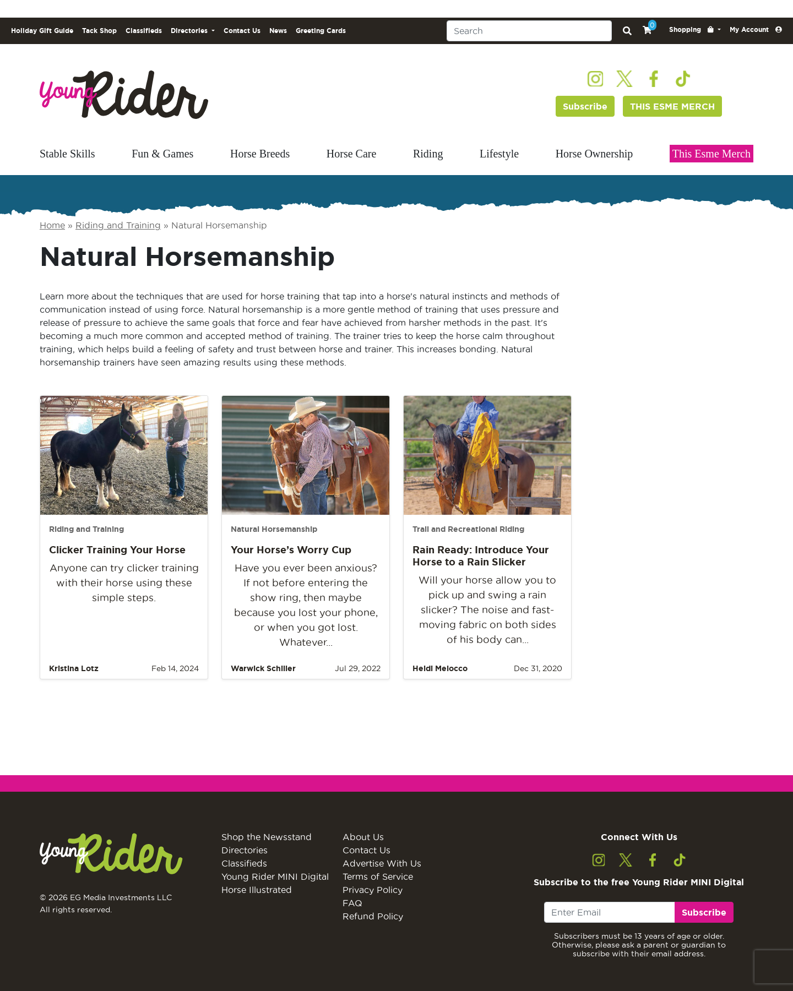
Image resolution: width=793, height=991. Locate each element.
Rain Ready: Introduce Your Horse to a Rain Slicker (480, 555)
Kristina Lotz (74, 668)
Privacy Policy (373, 890)
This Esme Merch (711, 154)
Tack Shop (99, 30)
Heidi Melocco (440, 668)
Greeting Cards (321, 30)
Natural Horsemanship (274, 529)
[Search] (529, 30)
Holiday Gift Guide (42, 30)
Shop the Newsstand (266, 837)
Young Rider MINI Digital (275, 876)
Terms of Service (378, 876)
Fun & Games (162, 154)
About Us (363, 837)
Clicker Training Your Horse (117, 549)
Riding (428, 154)
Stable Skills (67, 154)
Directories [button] (190, 30)
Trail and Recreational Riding (468, 529)
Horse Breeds (260, 154)
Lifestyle (499, 154)
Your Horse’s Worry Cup (291, 549)
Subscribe (585, 106)
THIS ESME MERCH (672, 106)
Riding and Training (118, 225)
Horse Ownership (594, 154)
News (278, 30)
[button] (695, 29)
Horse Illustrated (256, 890)
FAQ (352, 903)
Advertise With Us (382, 863)
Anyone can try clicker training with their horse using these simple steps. (124, 583)
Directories (244, 850)
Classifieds (144, 30)
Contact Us (242, 30)
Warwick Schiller (263, 668)
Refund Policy (373, 916)
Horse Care (352, 154)
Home (52, 225)
